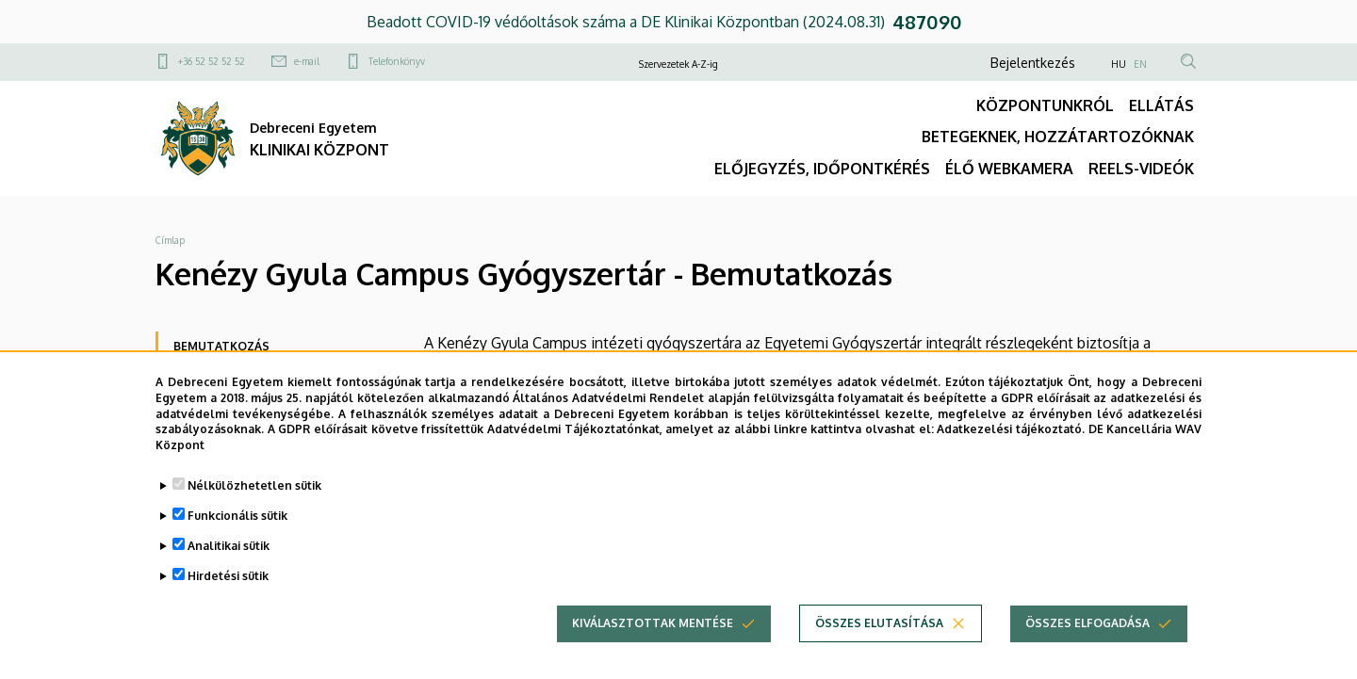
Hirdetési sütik (228, 588)
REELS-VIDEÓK (1141, 168)
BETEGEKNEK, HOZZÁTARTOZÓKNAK (1058, 136)
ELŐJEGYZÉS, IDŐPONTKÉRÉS (822, 168)
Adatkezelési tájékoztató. (1011, 441)
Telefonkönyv (396, 61)
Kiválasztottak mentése (652, 635)
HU (1118, 64)
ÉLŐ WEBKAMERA (1009, 168)
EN (1140, 64)
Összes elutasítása (879, 635)
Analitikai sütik (229, 558)
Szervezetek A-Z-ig (678, 64)
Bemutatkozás (221, 346)
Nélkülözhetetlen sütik (254, 498)
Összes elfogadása (1087, 635)
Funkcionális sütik (237, 528)
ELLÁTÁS (1161, 105)
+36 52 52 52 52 (211, 61)
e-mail (306, 61)
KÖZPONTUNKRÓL (1045, 105)
